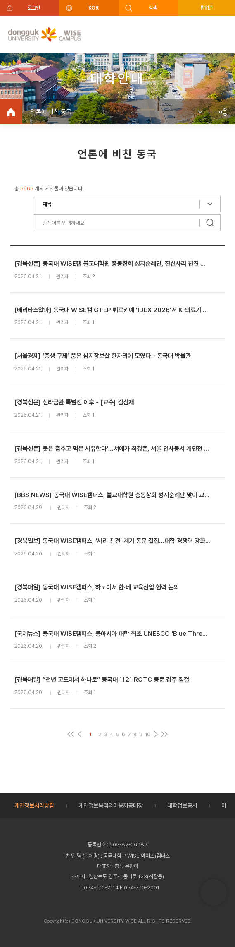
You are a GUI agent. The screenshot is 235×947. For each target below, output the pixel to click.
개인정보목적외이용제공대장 (110, 805)
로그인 (34, 8)
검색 (153, 8)
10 (147, 734)
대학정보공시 (182, 805)
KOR (93, 8)
